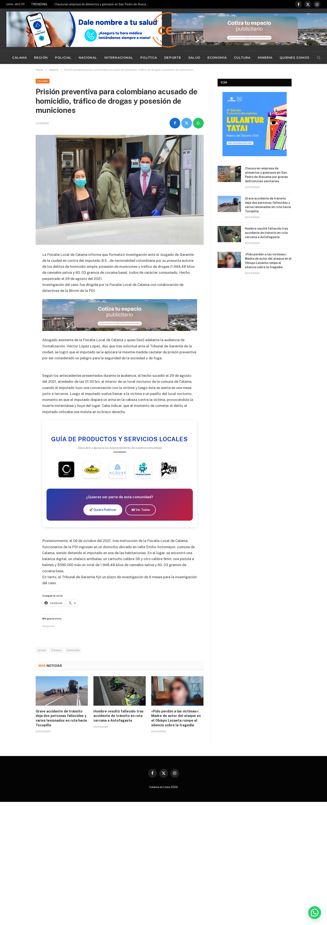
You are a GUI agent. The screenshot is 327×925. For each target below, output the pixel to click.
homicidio (73, 650)
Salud (194, 58)
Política (148, 58)
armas (42, 650)
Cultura (242, 58)
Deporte (172, 58)
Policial (63, 58)
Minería (265, 58)
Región (41, 58)
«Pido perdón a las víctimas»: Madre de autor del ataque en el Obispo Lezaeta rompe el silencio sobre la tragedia (176, 718)
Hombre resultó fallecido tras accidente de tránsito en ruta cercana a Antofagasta (118, 716)
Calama (19, 58)
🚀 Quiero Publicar (102, 509)
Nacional (88, 58)
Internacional (118, 58)
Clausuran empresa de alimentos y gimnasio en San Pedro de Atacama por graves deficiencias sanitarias (102, 4)
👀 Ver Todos (140, 509)
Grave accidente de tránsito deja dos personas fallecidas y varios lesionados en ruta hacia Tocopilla (61, 718)
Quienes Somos (294, 58)
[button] (314, 912)
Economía (217, 58)
